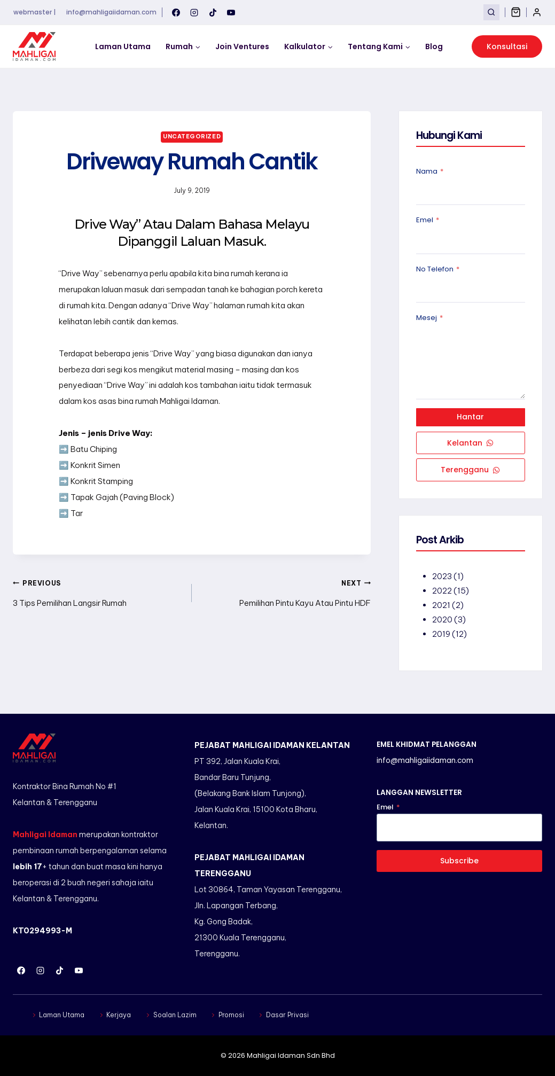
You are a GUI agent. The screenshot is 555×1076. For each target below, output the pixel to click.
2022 (442, 591)
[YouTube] (231, 12)
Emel (427, 220)
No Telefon (437, 269)
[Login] (537, 12)
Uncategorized (192, 136)
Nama (429, 171)
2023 (442, 577)
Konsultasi (507, 46)
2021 (441, 606)
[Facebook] (176, 12)
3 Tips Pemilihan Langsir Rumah (98, 592)
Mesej (429, 318)
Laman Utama (123, 46)
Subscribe (459, 860)
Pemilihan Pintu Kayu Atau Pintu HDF (285, 592)
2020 (442, 620)
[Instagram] (194, 12)
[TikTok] (213, 12)
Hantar (470, 417)
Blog (434, 46)
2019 (441, 634)
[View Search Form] (491, 12)
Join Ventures (242, 46)
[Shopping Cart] (516, 12)
